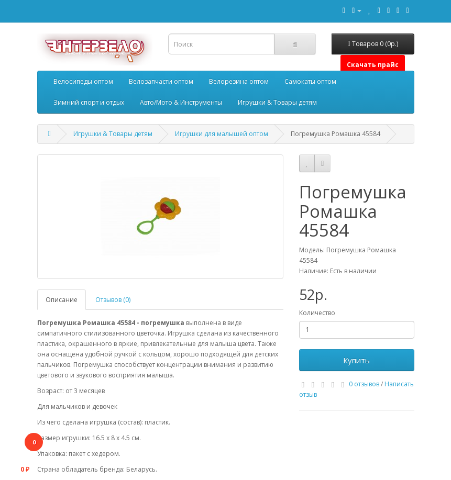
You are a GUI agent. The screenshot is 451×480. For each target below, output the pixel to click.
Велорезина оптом (239, 81)
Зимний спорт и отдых (88, 102)
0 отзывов (364, 383)
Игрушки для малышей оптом (221, 133)
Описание (62, 299)
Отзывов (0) (112, 299)
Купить (356, 360)
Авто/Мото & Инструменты (181, 102)
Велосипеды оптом (83, 81)
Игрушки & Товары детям (277, 102)
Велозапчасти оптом (161, 81)
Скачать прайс (373, 64)
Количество (317, 312)
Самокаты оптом (310, 81)
